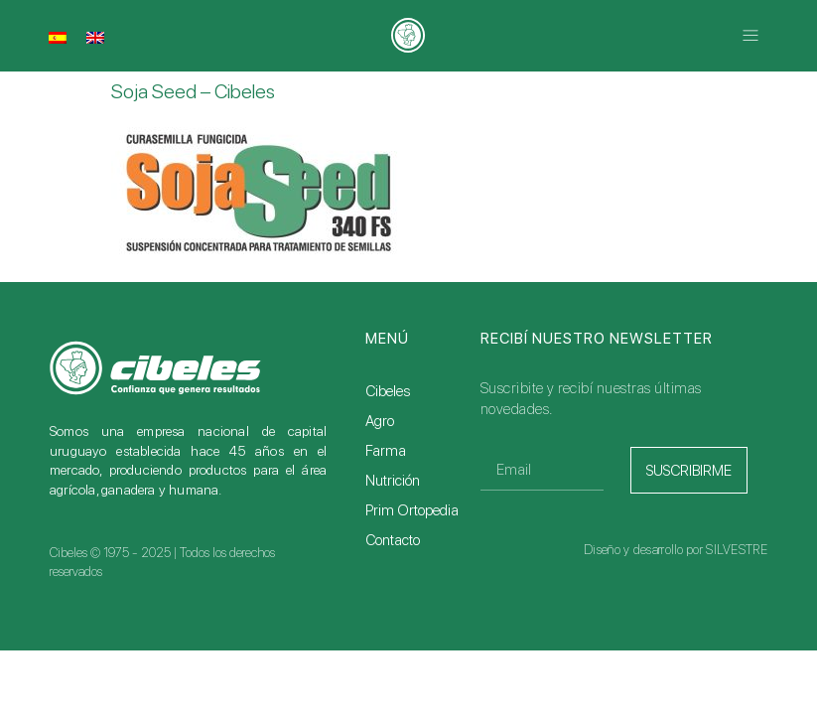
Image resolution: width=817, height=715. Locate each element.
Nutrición (392, 481)
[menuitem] (57, 37)
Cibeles (387, 391)
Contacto (392, 540)
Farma (385, 451)
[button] (751, 35)
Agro (379, 421)
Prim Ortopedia (412, 510)
